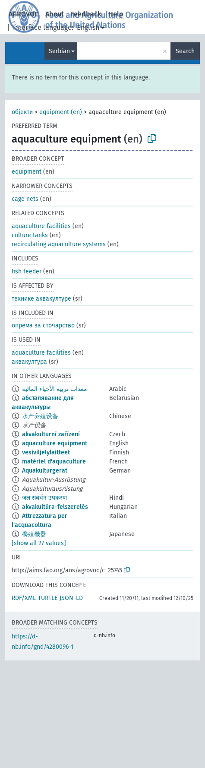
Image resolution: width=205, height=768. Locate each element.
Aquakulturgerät (44, 470)
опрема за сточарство (43, 325)
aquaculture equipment (54, 443)
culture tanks (30, 235)
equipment (26, 171)
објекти (22, 112)
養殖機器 (34, 534)
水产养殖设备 (40, 416)
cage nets (25, 199)
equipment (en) (60, 112)
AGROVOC (23, 14)
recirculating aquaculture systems (59, 244)
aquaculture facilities (41, 226)
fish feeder (26, 271)
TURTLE (47, 598)
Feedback (86, 14)
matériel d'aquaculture (54, 461)
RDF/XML (24, 598)
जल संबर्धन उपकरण (44, 497)
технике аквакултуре (41, 298)
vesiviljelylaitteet (46, 452)
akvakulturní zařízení (51, 434)
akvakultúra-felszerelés (55, 507)
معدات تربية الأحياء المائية (54, 389)
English (88, 27)
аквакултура (29, 361)
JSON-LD (71, 598)
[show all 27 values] (39, 543)
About (54, 14)
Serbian (59, 51)
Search (185, 51)
